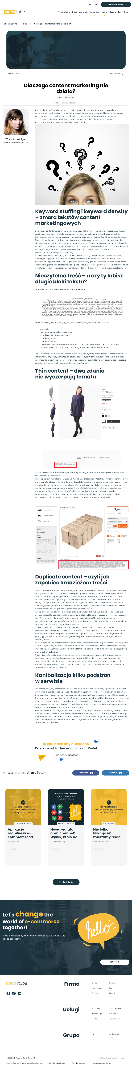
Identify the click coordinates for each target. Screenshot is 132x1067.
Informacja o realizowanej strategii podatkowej (24, 1063)
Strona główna (10, 24)
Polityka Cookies (78, 1063)
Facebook (86, 773)
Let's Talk (115, 962)
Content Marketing (66, 79)
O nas (94, 983)
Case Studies (114, 1019)
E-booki (95, 993)
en (95, 5)
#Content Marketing (68, 102)
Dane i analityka (79, 12)
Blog (126, 12)
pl (90, 5)
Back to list (65, 882)
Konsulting (94, 12)
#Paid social (98, 849)
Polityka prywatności (57, 1063)
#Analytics (12, 849)
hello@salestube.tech (66, 755)
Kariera (112, 983)
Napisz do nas (116, 4)
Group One (96, 1034)
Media (104, 12)
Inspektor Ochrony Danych (102, 1063)
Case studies (115, 12)
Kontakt (112, 993)
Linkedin (115, 773)
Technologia (64, 12)
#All (57, 102)
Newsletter (96, 988)
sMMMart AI (113, 1014)
